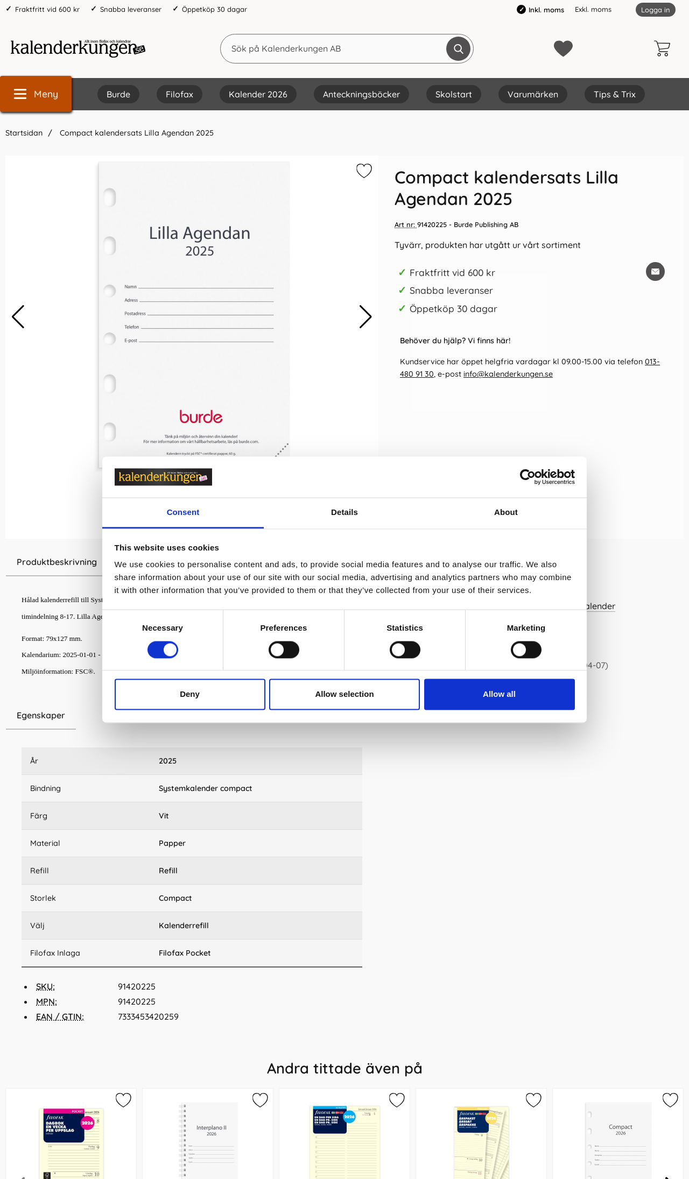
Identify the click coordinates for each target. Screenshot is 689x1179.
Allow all (499, 694)
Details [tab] (344, 512)
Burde (118, 94)
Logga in (655, 9)
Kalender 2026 (258, 94)
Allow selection (344, 694)
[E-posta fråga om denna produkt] (655, 271)
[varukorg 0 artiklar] (664, 48)
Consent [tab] (183, 512)
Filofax (179, 94)
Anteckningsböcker (361, 94)
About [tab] (506, 512)
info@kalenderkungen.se (508, 374)
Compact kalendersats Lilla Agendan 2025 (136, 133)
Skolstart (453, 94)
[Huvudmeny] (36, 94)
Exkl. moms (593, 9)
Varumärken (533, 94)
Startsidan (24, 133)
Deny (190, 694)
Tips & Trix (615, 94)
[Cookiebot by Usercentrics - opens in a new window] (528, 477)
